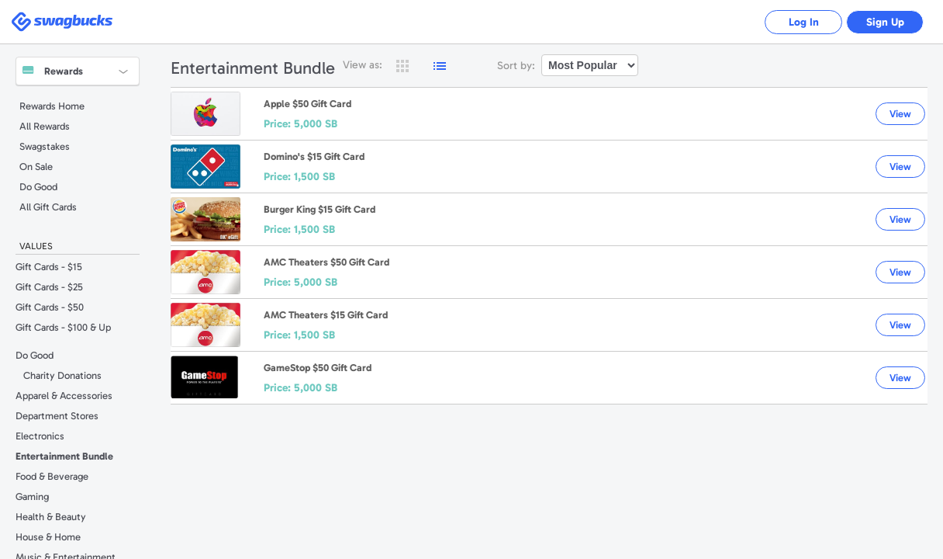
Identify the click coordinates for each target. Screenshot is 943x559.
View (900, 114)
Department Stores (57, 416)
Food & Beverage (52, 476)
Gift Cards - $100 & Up (63, 327)
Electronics (40, 436)
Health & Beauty (51, 517)
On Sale (36, 166)
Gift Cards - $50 (50, 307)
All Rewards (44, 126)
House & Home (48, 537)
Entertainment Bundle (64, 456)
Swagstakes (44, 146)
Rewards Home (52, 106)
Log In (804, 22)
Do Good (38, 187)
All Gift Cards (48, 207)
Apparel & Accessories (64, 395)
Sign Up (885, 22)
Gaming (32, 496)
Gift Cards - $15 (49, 267)
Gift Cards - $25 (49, 287)
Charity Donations (62, 375)
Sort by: (516, 65)
